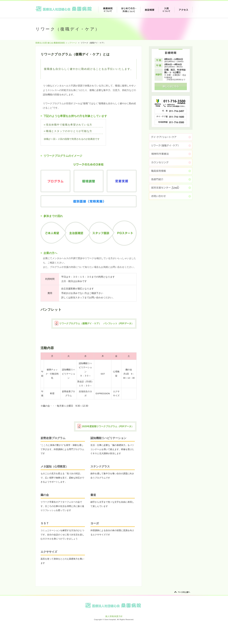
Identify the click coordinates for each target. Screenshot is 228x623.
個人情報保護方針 (114, 616)
